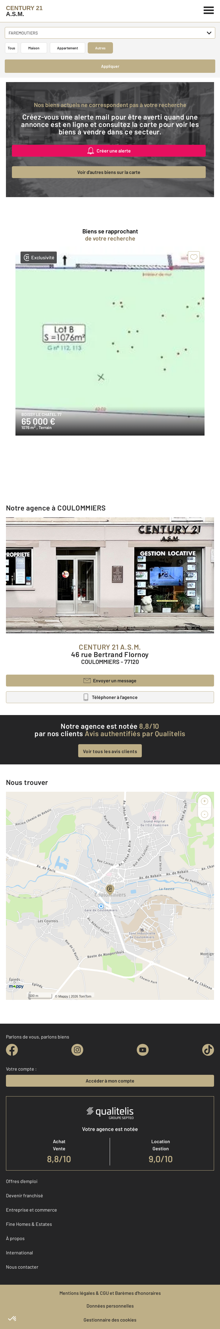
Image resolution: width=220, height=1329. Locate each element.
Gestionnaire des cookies (110, 1319)
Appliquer (110, 66)
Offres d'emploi (21, 1181)
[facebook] (12, 1050)
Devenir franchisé (24, 1195)
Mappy (63, 996)
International (19, 1252)
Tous (11, 48)
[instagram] (77, 1050)
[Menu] (209, 9)
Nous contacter (22, 1267)
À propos (15, 1238)
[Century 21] (24, 11)
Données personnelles (110, 1305)
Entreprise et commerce (31, 1209)
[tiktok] (208, 1050)
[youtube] (143, 1050)
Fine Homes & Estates (29, 1224)
